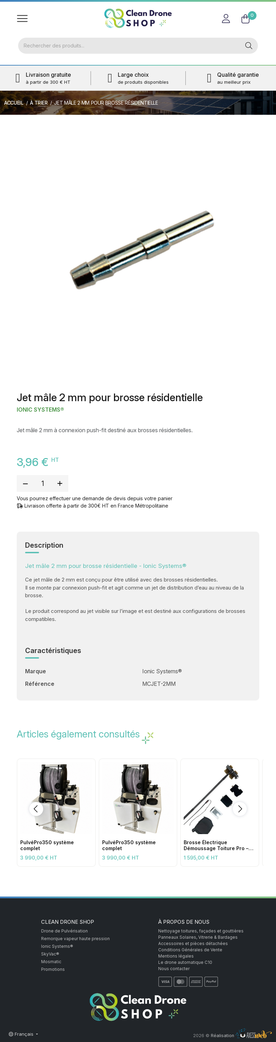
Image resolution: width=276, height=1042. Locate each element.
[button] (36, 809)
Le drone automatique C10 (185, 962)
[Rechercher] (129, 46)
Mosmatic (51, 961)
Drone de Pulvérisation (64, 931)
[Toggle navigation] (22, 18)
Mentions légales (176, 956)
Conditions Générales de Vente (190, 949)
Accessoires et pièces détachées (193, 943)
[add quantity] (59, 483)
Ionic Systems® (40, 409)
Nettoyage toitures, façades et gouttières (201, 931)
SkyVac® (50, 954)
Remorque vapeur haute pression (75, 938)
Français (22, 1034)
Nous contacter (174, 968)
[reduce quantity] (25, 483)
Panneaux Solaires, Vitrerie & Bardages (198, 937)
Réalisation (241, 1035)
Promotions (53, 969)
